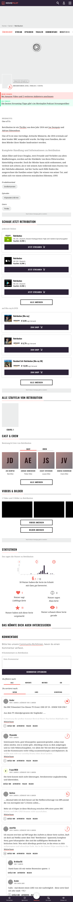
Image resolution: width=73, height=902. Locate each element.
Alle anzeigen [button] (36, 302)
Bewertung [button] (58, 680)
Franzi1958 (13, 757)
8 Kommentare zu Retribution (15, 653)
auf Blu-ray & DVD (10, 308)
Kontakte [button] (28, 670)
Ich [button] (61, 670)
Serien (10, 26)
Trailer (39, 32)
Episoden (29, 32)
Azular (11, 687)
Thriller (6, 209)
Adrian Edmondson (11, 130)
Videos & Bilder (12, 491)
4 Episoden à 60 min (11, 198)
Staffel (40, 86)
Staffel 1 (10, 429)
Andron (12, 792)
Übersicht (7, 32)
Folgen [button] (28, 713)
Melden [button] (35, 713)
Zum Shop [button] (36, 327)
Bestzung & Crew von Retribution (16, 443)
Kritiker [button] (45, 670)
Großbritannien (9, 186)
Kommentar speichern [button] (36, 659)
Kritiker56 (18, 860)
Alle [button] (12, 670)
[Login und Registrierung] (64, 3)
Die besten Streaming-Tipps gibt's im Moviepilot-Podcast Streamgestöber (35, 103)
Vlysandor (13, 722)
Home (4, 26)
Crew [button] (45, 449)
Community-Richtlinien (31, 644)
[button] (9, 898)
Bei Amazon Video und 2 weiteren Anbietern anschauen (27, 96)
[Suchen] (58, 3)
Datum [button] (15, 680)
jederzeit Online (9, 228)
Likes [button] (36, 680)
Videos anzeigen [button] (36, 522)
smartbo (12, 827)
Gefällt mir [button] (11, 713)
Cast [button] (28, 449)
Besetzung (65, 32)
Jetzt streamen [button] (36, 247)
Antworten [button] (20, 713)
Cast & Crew (10, 436)
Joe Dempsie (54, 127)
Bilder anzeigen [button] (36, 530)
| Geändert (22, 690)
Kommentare (51, 32)
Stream (18, 32)
